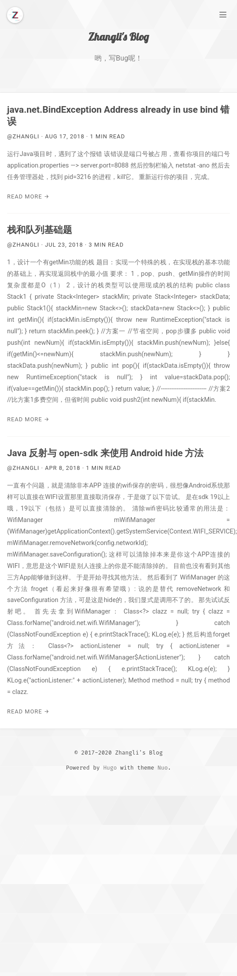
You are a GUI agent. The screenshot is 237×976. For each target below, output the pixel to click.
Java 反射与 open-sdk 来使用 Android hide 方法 (105, 453)
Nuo (162, 767)
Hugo (110, 767)
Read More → (28, 196)
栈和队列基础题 (39, 230)
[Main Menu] (223, 14)
